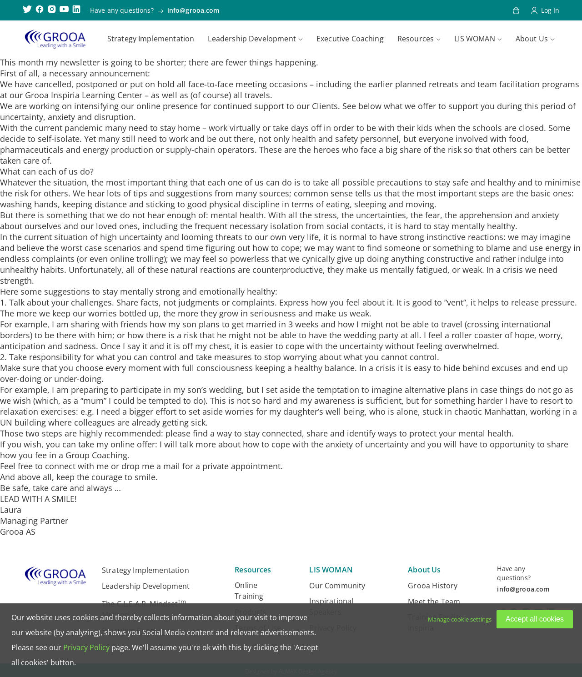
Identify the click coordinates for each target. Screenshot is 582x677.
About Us (532, 39)
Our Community (337, 586)
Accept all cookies (535, 619)
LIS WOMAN (474, 39)
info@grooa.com (193, 10)
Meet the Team (434, 602)
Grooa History (432, 586)
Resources (415, 39)
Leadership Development (252, 39)
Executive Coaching (350, 39)
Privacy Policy (86, 647)
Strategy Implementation (151, 39)
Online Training (249, 590)
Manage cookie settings (460, 619)
